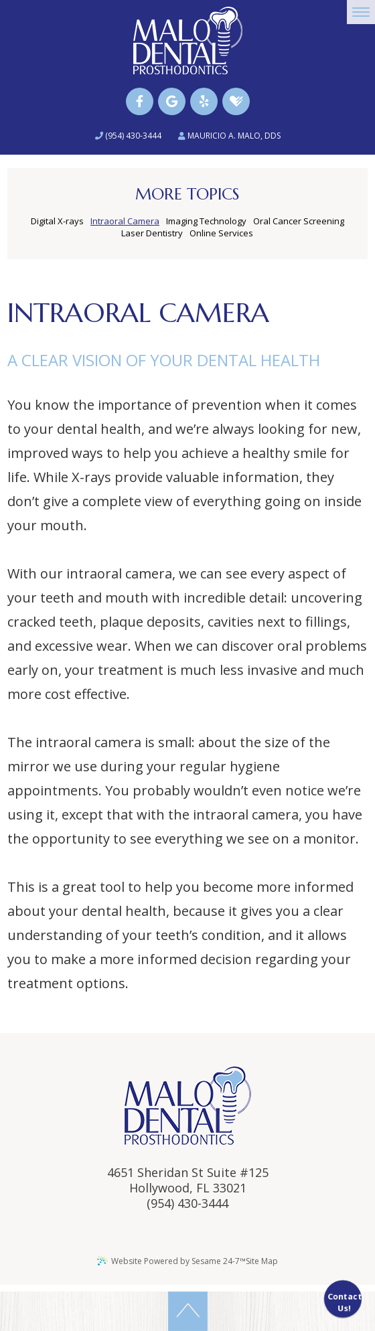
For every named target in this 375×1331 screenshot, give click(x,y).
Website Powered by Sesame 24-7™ (171, 1261)
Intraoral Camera (124, 221)
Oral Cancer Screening (298, 221)
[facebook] (139, 101)
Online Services (221, 233)
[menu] (361, 12)
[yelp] (204, 101)
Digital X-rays (57, 221)
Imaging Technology (206, 221)
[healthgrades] (236, 101)
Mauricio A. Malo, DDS (229, 135)
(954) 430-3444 (128, 135)
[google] (171, 101)
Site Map (262, 1261)
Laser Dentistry (152, 233)
